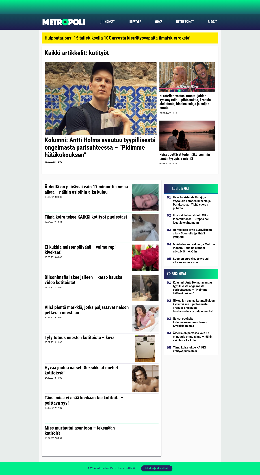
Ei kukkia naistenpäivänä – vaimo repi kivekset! (80, 249)
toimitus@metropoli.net (156, 468)
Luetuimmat (180, 188)
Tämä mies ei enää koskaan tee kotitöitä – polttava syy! (84, 400)
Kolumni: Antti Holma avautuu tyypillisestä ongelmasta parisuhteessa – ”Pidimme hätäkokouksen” (100, 147)
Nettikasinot (185, 22)
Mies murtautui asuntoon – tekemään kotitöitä (80, 430)
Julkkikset (107, 22)
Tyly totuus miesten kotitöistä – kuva (79, 337)
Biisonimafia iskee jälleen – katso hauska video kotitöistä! (83, 279)
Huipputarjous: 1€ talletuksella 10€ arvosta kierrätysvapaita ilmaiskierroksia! (117, 38)
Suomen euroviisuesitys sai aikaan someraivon (191, 260)
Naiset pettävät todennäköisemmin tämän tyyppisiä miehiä (184, 156)
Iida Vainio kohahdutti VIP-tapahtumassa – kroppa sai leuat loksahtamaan (191, 219)
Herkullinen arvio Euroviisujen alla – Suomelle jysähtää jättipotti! (192, 233)
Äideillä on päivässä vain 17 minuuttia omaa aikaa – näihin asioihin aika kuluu (86, 189)
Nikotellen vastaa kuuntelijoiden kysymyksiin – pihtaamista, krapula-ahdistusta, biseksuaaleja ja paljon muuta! (185, 102)
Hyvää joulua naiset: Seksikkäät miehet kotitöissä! (81, 370)
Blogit (212, 22)
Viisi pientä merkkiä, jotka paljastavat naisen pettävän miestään (87, 310)
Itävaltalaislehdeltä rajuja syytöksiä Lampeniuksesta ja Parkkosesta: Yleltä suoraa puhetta (192, 203)
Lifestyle (135, 22)
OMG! (158, 22)
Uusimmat (179, 273)
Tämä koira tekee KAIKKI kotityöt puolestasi (86, 217)
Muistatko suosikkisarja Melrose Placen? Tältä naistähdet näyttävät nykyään (194, 248)
